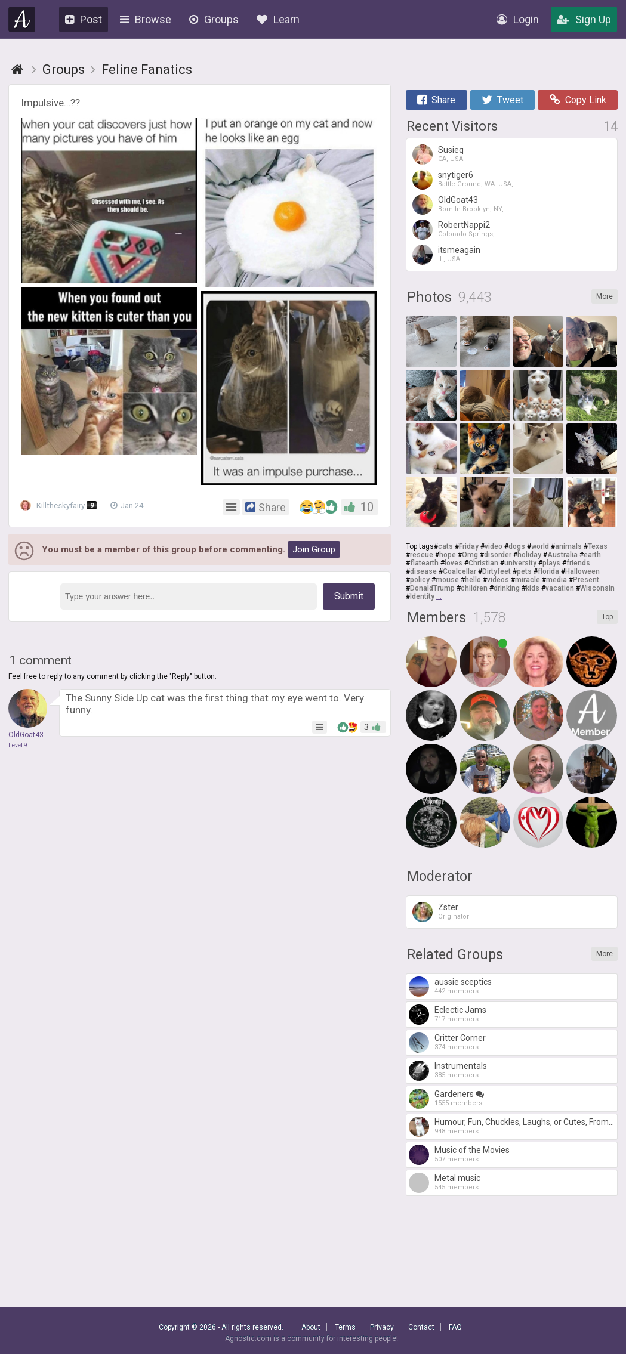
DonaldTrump (432, 588)
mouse (447, 580)
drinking (507, 588)
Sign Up (584, 19)
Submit (348, 596)
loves (453, 563)
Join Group (313, 549)
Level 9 (17, 745)
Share (436, 100)
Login (518, 19)
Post (83, 19)
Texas (598, 546)
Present (586, 580)
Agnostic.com (22, 19)
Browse (145, 19)
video (493, 546)
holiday (529, 555)
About (310, 1327)
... (439, 596)
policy (420, 580)
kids (532, 588)
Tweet (502, 100)
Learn (278, 19)
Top (607, 617)
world (540, 546)
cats (445, 546)
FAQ (455, 1327)
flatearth (424, 563)
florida (548, 571)
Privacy (382, 1327)
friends (578, 563)
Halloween (582, 571)
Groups (214, 19)
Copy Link (578, 100)
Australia (562, 555)
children (474, 588)
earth (592, 555)
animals (568, 546)
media (556, 580)
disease (423, 571)
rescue (421, 555)
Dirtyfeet (496, 571)
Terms (345, 1327)
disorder (497, 555)
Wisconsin (597, 588)
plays (551, 563)
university (520, 563)
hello (473, 580)
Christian (483, 563)
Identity (422, 596)
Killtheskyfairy (61, 505)
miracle (527, 580)
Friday (469, 546)
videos (498, 580)
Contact (421, 1327)
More (604, 296)
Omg (470, 555)
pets (524, 571)
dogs (516, 546)
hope (447, 555)
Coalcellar (459, 571)
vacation (559, 588)
